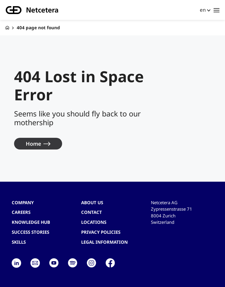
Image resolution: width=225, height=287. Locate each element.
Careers (21, 212)
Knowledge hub (31, 222)
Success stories (30, 232)
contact (91, 212)
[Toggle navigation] (216, 10)
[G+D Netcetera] (7, 27)
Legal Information (104, 242)
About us (92, 202)
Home (33, 143)
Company (23, 202)
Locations (93, 222)
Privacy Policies (100, 232)
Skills (19, 242)
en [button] (203, 9)
